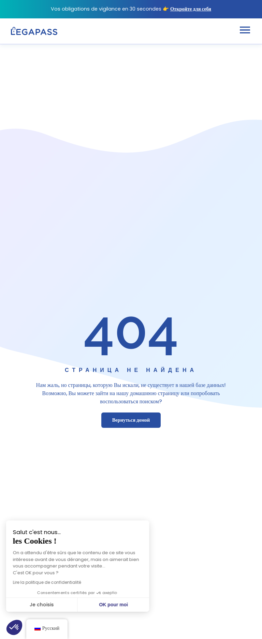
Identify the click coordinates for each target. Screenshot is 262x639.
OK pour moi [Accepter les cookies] (89, 604)
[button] (14, 627)
